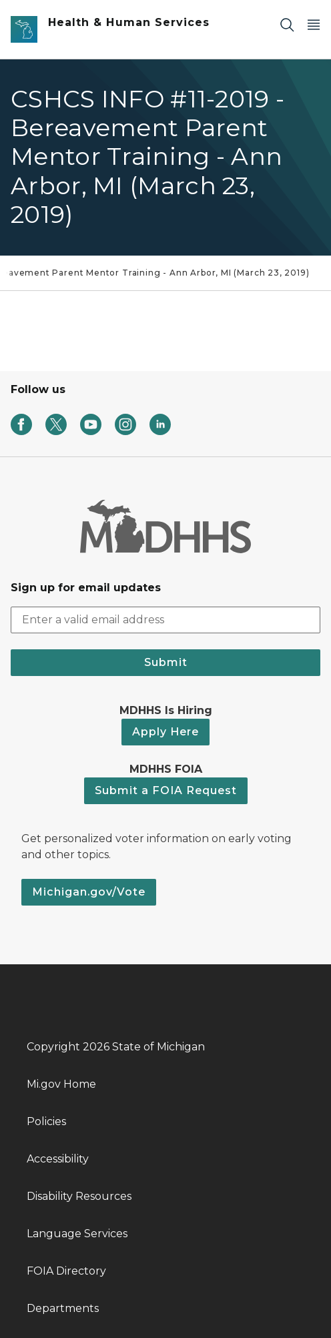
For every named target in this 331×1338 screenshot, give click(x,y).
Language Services (77, 1233)
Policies (46, 1121)
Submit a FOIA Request (166, 790)
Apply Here (165, 731)
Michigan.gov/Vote (88, 892)
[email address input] (165, 620)
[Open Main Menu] (314, 24)
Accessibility (58, 1158)
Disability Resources (79, 1196)
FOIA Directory (66, 1271)
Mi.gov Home (61, 1084)
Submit (166, 662)
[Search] (287, 24)
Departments (63, 1308)
